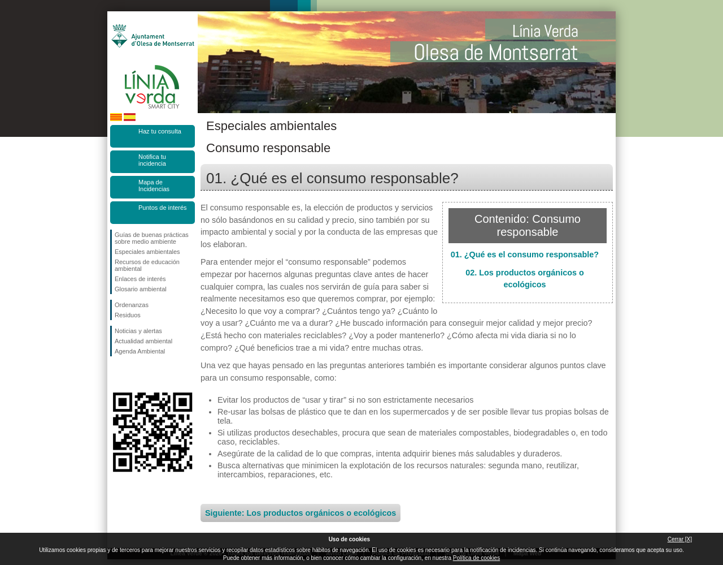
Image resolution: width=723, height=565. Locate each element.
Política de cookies (476, 558)
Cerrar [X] (680, 539)
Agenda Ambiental (140, 351)
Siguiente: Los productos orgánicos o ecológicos (300, 512)
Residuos (128, 315)
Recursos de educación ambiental (147, 265)
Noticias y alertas (138, 330)
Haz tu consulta (159, 131)
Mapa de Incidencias (153, 185)
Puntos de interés (162, 207)
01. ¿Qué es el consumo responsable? (525, 254)
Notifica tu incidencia (152, 160)
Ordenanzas (132, 304)
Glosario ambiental (141, 289)
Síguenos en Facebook (117, 374)
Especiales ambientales (147, 251)
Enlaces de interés (140, 278)
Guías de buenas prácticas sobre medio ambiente (152, 238)
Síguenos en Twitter (135, 374)
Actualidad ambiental (143, 341)
